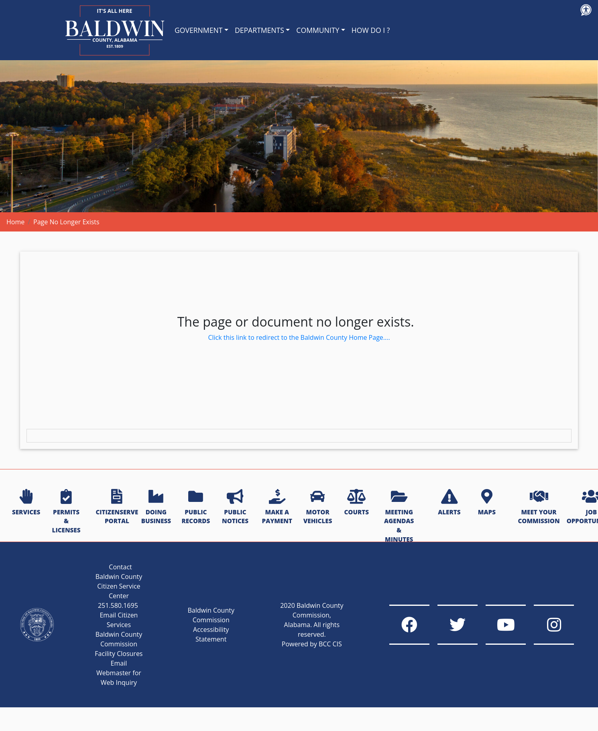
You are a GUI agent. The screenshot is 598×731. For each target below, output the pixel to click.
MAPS (487, 502)
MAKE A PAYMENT (277, 507)
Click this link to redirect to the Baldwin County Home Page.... (299, 337)
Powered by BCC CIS (312, 644)
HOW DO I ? (371, 30)
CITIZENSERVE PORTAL (117, 507)
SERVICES (26, 502)
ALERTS (449, 502)
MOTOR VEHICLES (317, 507)
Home (15, 221)
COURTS (356, 502)
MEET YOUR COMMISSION (538, 507)
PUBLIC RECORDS (195, 507)
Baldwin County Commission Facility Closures (118, 644)
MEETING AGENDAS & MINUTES (399, 516)
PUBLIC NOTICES (235, 507)
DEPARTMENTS (259, 30)
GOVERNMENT (198, 30)
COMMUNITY (317, 30)
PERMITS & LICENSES (66, 511)
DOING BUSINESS (156, 507)
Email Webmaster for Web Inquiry (118, 673)
